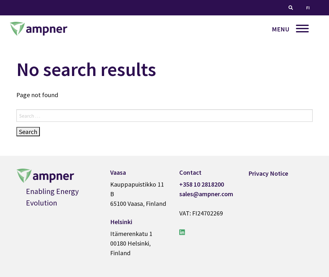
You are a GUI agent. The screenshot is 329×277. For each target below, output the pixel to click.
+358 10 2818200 (201, 184)
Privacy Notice (268, 173)
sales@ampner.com (206, 194)
